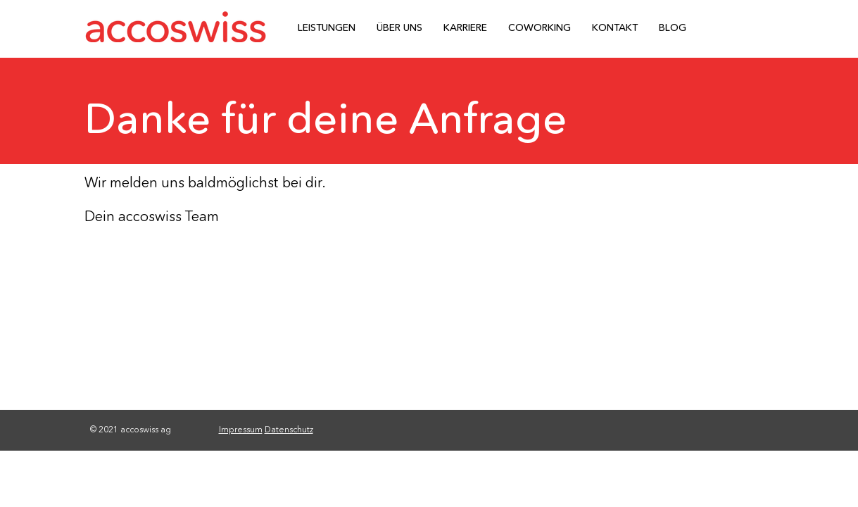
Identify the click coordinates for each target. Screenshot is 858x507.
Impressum (241, 429)
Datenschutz (289, 429)
